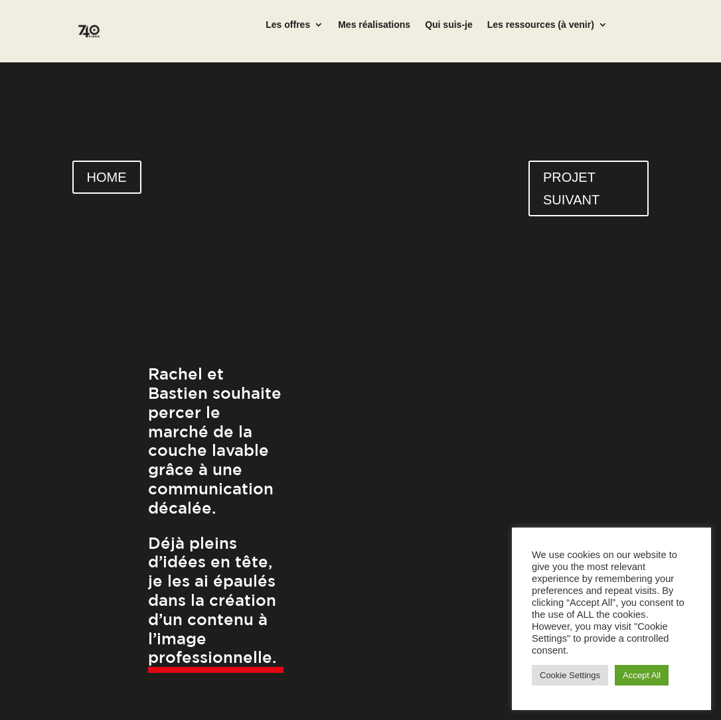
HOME (107, 177)
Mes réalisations (374, 25)
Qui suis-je (449, 25)
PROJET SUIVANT (571, 188)
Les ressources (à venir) (540, 25)
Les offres (288, 25)
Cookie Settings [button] (570, 675)
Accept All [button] (642, 675)
